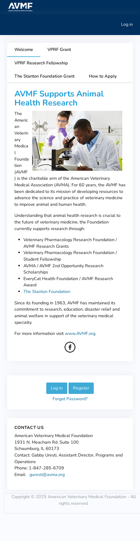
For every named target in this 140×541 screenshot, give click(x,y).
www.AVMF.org (80, 333)
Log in (127, 24)
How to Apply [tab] (103, 76)
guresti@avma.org (47, 474)
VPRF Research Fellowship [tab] (41, 63)
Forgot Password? (70, 399)
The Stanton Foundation (46, 291)
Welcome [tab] (23, 49)
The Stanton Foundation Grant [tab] (44, 76)
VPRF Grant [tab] (59, 49)
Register (81, 388)
